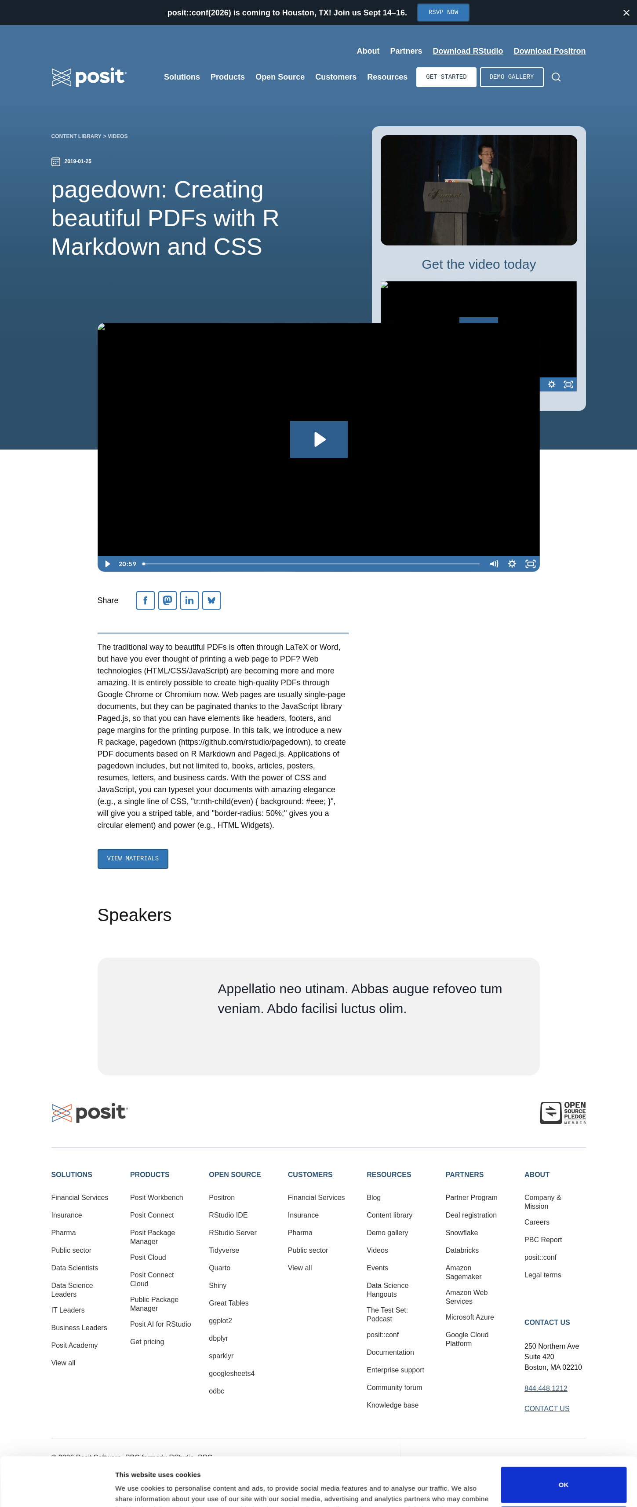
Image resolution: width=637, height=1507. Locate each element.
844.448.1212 (546, 1388)
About (537, 1174)
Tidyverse (224, 1250)
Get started (446, 77)
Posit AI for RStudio (160, 1324)
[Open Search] (556, 77)
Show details (135, 1488)
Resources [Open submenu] (387, 77)
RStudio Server (233, 1232)
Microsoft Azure (470, 1317)
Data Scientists (74, 1268)
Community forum (394, 1387)
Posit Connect (152, 1215)
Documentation (390, 1352)
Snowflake (462, 1232)
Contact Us (547, 1322)
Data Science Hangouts (387, 1290)
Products (150, 1174)
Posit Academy (74, 1345)
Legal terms (542, 1275)
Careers (537, 1222)
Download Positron (550, 51)
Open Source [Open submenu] (280, 77)
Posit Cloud (148, 1257)
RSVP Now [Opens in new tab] (443, 12)
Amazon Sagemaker (464, 1272)
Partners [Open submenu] (406, 51)
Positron (222, 1197)
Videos (117, 136)
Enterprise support (395, 1370)
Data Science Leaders (72, 1290)
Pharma (63, 1232)
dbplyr (218, 1338)
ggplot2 (220, 1320)
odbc (216, 1391)
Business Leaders (79, 1327)
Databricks (462, 1250)
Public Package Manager (154, 1304)
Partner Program (472, 1197)
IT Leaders (68, 1310)
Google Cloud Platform (467, 1339)
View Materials (133, 859)
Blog (374, 1197)
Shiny (217, 1285)
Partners (465, 1174)
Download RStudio (468, 51)
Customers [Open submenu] (336, 77)
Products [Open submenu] (228, 77)
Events (377, 1268)
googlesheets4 (232, 1373)
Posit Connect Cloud (152, 1279)
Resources (389, 1174)
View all (63, 1363)
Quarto (219, 1268)
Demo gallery (512, 77)
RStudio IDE (228, 1215)
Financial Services (80, 1197)
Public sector (71, 1250)
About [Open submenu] (368, 51)
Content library (76, 136)
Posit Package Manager (152, 1237)
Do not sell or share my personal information (563, 1478)
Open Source (235, 1174)
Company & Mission (542, 1202)
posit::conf (383, 1335)
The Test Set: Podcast (387, 1314)
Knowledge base (393, 1405)
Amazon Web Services (467, 1297)
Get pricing (147, 1342)
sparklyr (221, 1356)
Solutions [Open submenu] (182, 77)
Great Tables (228, 1303)
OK (564, 1439)
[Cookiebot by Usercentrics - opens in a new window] (56, 1489)
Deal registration (471, 1215)
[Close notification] (626, 12)
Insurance (66, 1215)
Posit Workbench (156, 1197)
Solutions (71, 1174)
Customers (310, 1174)
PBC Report (543, 1240)
